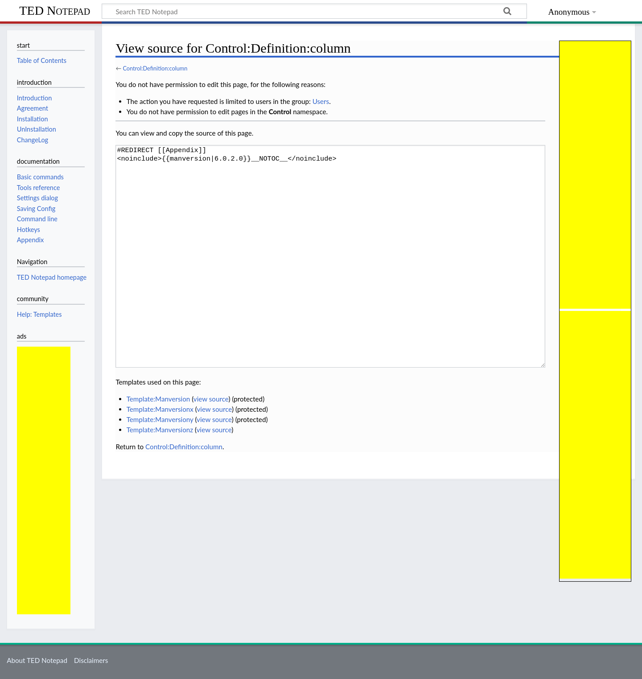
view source (211, 399)
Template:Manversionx (160, 409)
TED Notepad (54, 10)
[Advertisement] (43, 480)
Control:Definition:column (155, 68)
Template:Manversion (158, 399)
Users (321, 101)
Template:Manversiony (160, 419)
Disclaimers (91, 660)
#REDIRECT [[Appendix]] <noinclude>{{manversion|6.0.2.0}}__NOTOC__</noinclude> (330, 256)
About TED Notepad (37, 660)
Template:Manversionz (160, 430)
